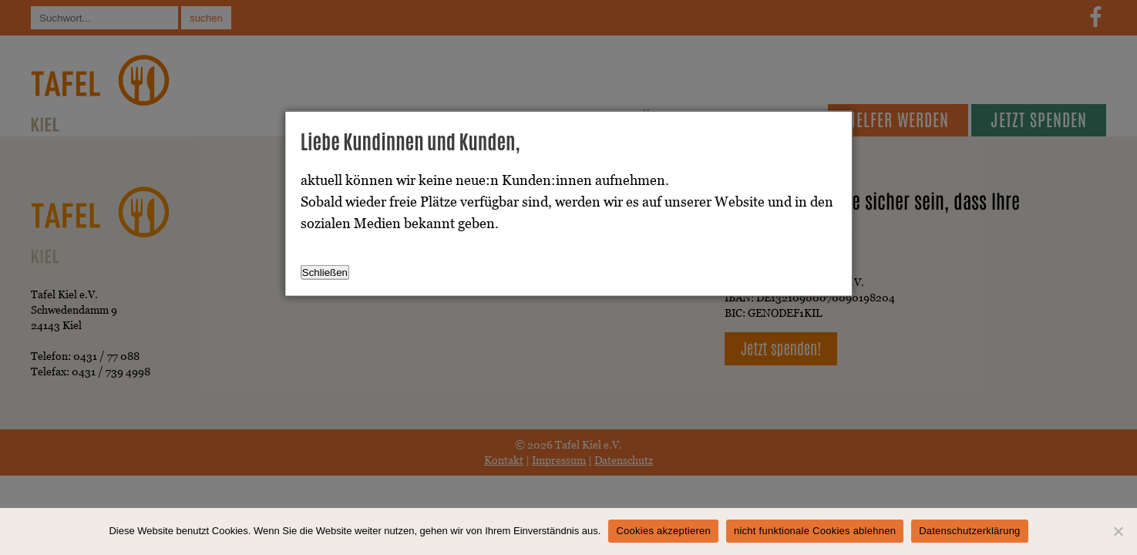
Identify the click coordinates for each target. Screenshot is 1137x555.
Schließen (325, 272)
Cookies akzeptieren (663, 530)
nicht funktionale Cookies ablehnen (815, 530)
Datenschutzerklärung (969, 530)
